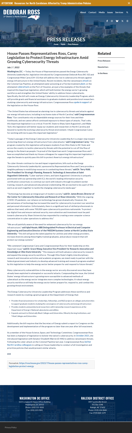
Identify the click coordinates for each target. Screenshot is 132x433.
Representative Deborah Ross (21, 14)
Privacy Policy (11, 427)
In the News (103, 73)
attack (85, 80)
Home (56, 44)
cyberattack (23, 87)
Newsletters (103, 67)
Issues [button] (110, 12)
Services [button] (119, 12)
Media (63, 44)
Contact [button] (92, 12)
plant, (83, 84)
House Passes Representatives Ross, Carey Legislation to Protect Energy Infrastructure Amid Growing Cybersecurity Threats (47, 57)
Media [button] (102, 12)
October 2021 (82, 335)
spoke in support (81, 102)
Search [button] (127, 12)
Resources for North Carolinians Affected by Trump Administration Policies (52, 3)
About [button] (83, 12)
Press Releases (66, 39)
